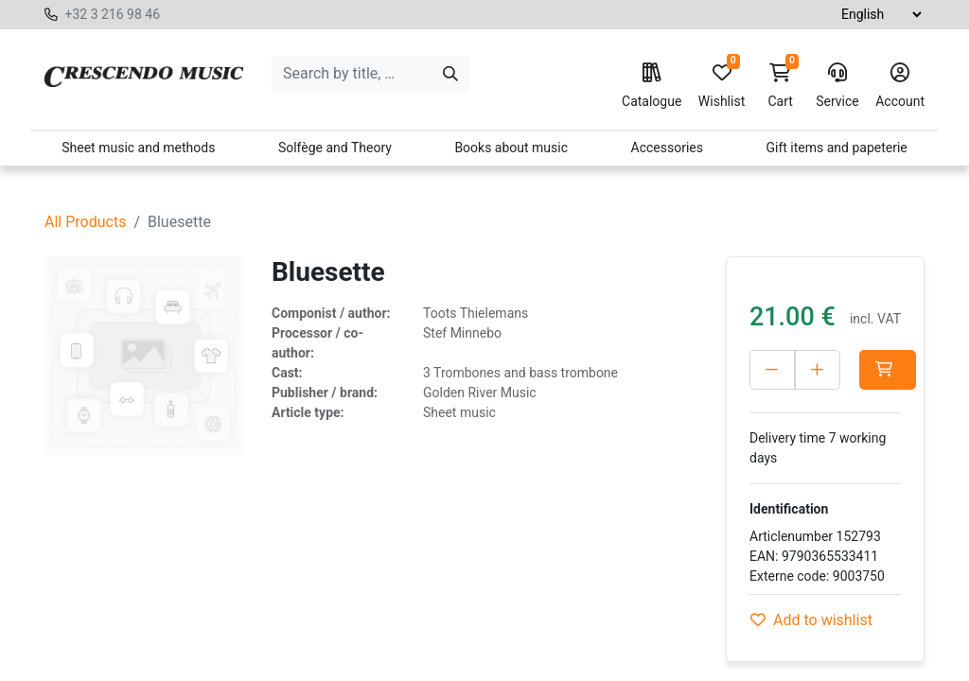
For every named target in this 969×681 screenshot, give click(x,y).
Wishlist (721, 86)
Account (900, 86)
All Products (85, 222)
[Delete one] (772, 370)
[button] (887, 370)
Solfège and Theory (335, 147)
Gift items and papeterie (836, 147)
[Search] (450, 74)
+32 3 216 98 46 (112, 14)
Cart (781, 86)
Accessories (667, 147)
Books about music (511, 147)
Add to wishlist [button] (811, 620)
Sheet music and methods (138, 147)
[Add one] (817, 370)
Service (837, 86)
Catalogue (651, 86)
